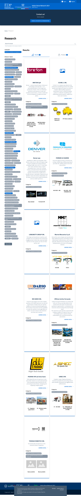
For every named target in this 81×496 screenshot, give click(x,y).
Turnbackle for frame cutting (10, 224)
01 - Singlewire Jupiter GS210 (31, 409)
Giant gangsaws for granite (10, 131)
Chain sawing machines (9, 84)
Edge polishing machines (16, 111)
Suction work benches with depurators (12, 213)
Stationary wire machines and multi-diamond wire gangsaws (12, 205)
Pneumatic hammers (9, 163)
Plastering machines (15, 160)
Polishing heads (17, 163)
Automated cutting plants (10, 59)
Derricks (7, 102)
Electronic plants (8, 114)
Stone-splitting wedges (9, 211)
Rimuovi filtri (8, 244)
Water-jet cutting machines (10, 233)
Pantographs (7, 160)
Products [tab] (63, 55)
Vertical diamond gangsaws (10, 229)
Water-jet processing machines (11, 236)
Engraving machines (17, 114)
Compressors (7, 89)
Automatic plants (8, 62)
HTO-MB (57, 268)
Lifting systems (8, 137)
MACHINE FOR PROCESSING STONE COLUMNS (67, 342)
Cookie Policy (60, 488)
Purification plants (8, 174)
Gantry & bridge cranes (9, 128)
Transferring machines (9, 222)
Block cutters (18, 72)
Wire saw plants (15, 238)
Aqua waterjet (31, 202)
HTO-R (67, 268)
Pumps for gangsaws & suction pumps (12, 172)
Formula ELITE (42, 202)
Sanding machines (8, 184)
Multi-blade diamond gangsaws (11, 156)
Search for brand (9, 44)
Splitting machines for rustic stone (11, 202)
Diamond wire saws (9, 109)
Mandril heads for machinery (10, 144)
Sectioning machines (9, 188)
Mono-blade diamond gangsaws (11, 153)
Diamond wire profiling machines (11, 107)
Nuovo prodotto (31, 473)
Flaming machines (8, 121)
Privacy (54, 488)
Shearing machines (8, 191)
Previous (24, 118)
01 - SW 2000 (57, 407)
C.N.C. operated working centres (11, 79)
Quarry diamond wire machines (11, 176)
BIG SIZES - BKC (56, 191)
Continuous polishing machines (11, 91)
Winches (7, 238)
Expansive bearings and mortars (11, 116)
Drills (8, 111)
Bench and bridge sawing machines (12, 70)
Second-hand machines (9, 186)
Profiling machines (8, 169)
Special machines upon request (11, 197)
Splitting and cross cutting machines (12, 200)
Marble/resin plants (9, 148)
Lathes (18, 135)
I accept (62, 489)
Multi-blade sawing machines (10, 158)
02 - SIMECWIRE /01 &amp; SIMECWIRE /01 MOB (67, 409)
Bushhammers (17, 77)
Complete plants (18, 86)
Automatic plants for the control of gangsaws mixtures (11, 65)
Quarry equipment (8, 179)
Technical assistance (9, 215)
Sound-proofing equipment (10, 195)
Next (48, 118)
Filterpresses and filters (9, 119)
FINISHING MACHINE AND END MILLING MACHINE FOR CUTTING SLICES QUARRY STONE (57, 343)
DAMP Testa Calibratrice (57, 119)
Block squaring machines (10, 74)
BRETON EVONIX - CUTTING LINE (42, 123)
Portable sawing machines (10, 165)
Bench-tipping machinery (10, 72)
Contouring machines (9, 93)
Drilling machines (17, 109)
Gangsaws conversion (9, 126)
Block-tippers (18, 74)
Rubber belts (17, 181)
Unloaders (8, 226)
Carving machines (8, 81)
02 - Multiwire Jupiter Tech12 (42, 409)
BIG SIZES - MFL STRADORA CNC (67, 191)
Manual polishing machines (10, 146)
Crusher (7, 96)
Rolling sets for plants (9, 181)
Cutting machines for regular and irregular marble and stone (13, 99)
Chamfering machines (9, 86)
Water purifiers (8, 231)
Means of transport (8, 151)
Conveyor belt (17, 93)
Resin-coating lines (17, 179)
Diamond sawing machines (10, 104)
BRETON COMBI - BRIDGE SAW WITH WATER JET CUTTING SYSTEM (31, 125)
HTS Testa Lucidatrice (67, 119)
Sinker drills (16, 191)
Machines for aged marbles (10, 139)
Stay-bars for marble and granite (11, 208)
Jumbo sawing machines (9, 135)
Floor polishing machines (10, 123)
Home (6, 31)
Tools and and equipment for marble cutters (12, 219)
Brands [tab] (36, 55)
